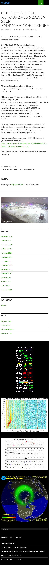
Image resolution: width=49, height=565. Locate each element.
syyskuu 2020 (6, 282)
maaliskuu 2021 (6, 265)
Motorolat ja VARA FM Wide (11, 559)
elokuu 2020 (5, 286)
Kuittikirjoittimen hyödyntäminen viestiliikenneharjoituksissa (23, 551)
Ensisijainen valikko (46, 2)
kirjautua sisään (17, 184)
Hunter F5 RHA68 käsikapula (11, 555)
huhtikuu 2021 (6, 261)
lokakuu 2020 (6, 278)
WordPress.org (6, 333)
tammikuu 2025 (6, 237)
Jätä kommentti (30, 30)
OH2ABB (5, 2)
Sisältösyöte (5, 325)
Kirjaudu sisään (6, 321)
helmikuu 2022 (6, 257)
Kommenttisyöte (7, 329)
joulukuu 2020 (6, 273)
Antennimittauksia (7, 543)
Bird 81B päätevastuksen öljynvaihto (14, 547)
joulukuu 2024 (6, 241)
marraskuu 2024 (7, 245)
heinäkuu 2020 (6, 290)
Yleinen (4, 305)
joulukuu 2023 (6, 249)
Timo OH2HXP (16, 30)
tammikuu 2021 (6, 269)
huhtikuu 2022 (6, 253)
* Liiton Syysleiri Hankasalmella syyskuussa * (24, 167)
